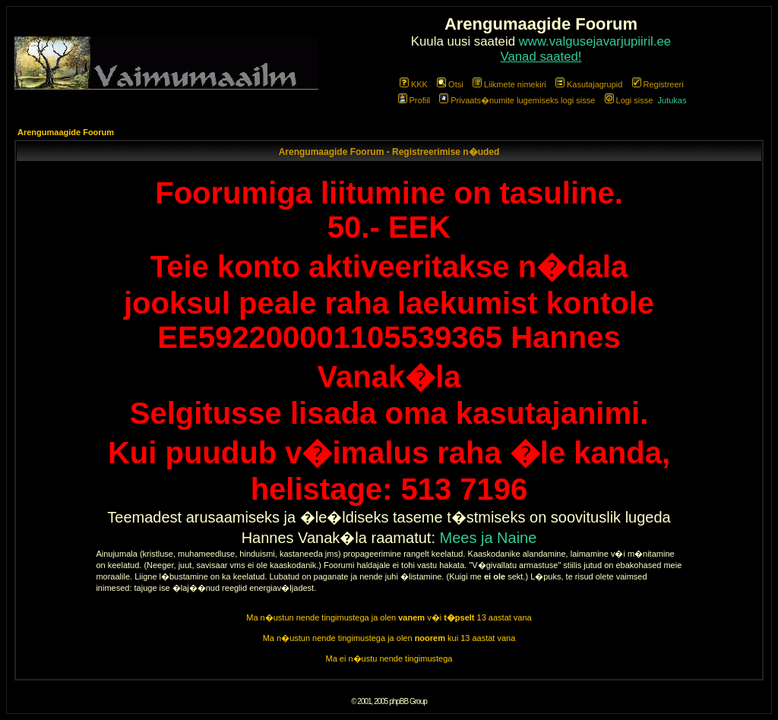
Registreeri (658, 84)
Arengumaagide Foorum (65, 132)
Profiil (414, 100)
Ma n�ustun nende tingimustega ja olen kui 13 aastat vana (389, 638)
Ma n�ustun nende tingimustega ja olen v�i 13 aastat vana (388, 617)
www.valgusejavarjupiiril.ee (595, 41)
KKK (414, 84)
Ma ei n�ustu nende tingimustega (389, 658)
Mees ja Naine (488, 537)
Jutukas (672, 100)
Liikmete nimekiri (509, 84)
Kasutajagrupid (588, 84)
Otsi (450, 84)
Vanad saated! (541, 56)
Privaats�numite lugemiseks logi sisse (517, 100)
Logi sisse (629, 100)
